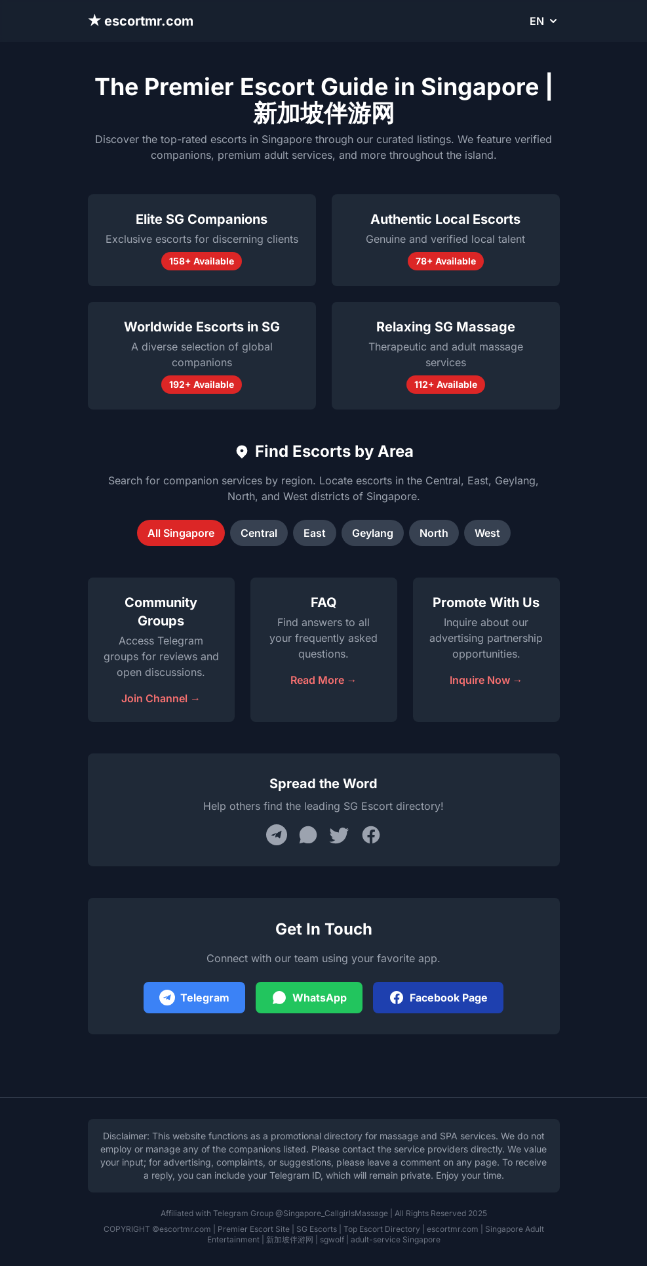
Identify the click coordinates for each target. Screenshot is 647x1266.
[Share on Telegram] (276, 834)
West (487, 532)
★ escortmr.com (141, 21)
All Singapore (180, 532)
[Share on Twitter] (339, 834)
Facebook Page (438, 997)
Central (259, 532)
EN (545, 21)
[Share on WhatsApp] (308, 834)
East (315, 532)
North (434, 532)
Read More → (323, 679)
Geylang (372, 532)
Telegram (194, 997)
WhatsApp (309, 997)
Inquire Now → (486, 679)
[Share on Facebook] (371, 834)
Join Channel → (161, 698)
